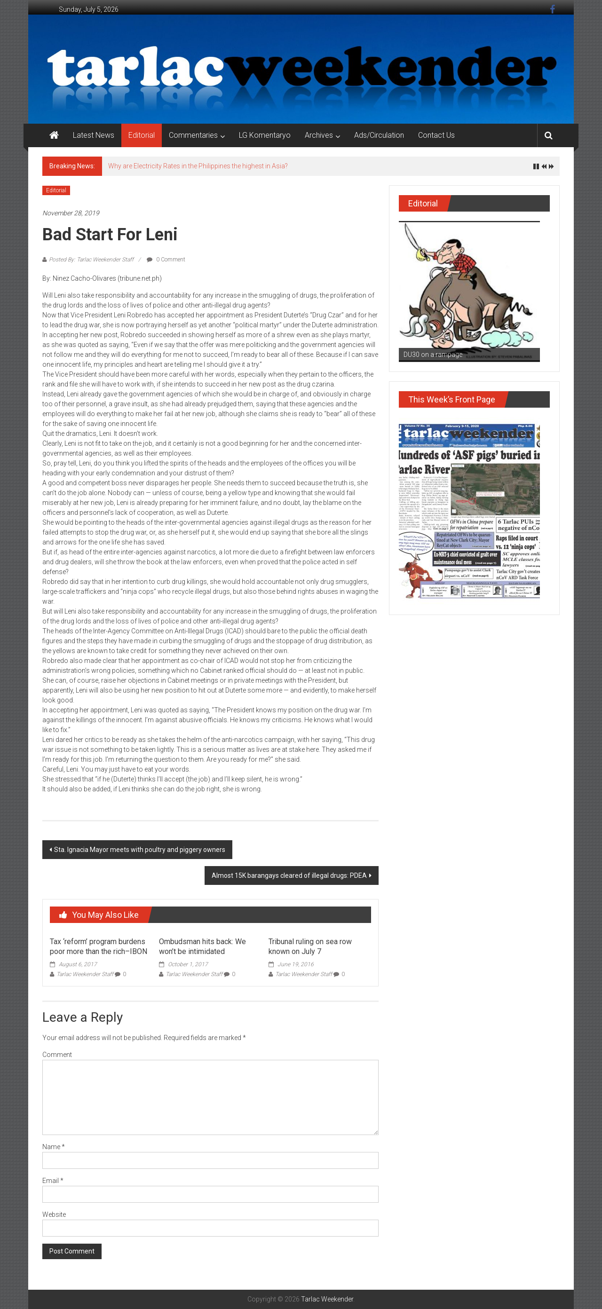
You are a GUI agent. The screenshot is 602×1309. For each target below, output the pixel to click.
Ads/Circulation (379, 135)
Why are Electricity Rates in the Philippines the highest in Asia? (198, 166)
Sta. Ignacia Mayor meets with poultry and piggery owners (139, 849)
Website (54, 1214)
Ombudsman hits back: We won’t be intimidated (202, 946)
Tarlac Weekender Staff (84, 974)
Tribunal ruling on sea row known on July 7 (310, 946)
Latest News (93, 135)
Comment (57, 1054)
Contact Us (436, 135)
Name (53, 1147)
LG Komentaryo (265, 135)
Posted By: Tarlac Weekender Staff (91, 259)
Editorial (141, 135)
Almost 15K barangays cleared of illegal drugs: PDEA (289, 875)
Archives (319, 135)
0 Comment (166, 259)
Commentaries (193, 135)
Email (52, 1180)
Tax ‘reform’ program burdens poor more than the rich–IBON (98, 946)
